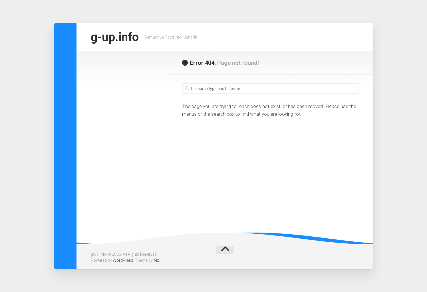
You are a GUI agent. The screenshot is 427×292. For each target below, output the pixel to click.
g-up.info (115, 37)
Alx (156, 260)
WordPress (123, 260)
